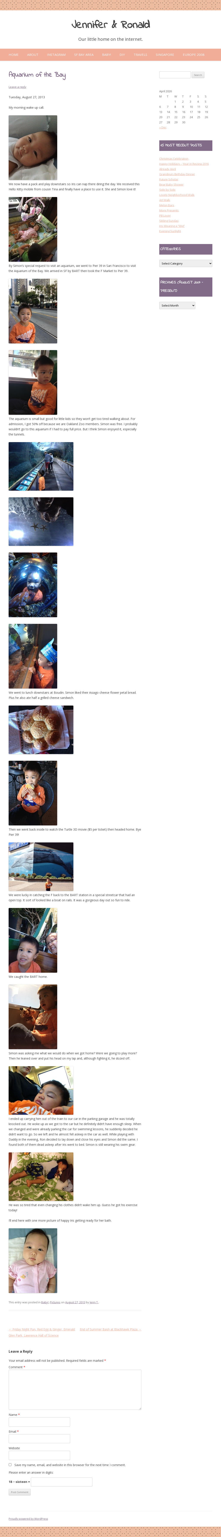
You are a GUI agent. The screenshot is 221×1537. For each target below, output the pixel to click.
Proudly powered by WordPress (28, 1519)
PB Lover (165, 216)
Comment (17, 1367)
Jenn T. (94, 1302)
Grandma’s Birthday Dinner (177, 174)
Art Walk (164, 200)
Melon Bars (166, 205)
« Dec (162, 127)
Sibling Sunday (169, 221)
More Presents (169, 210)
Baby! (45, 1302)
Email (14, 1431)
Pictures (55, 1302)
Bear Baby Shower (171, 184)
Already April (167, 169)
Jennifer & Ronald (110, 25)
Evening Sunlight (170, 231)
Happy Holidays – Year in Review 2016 (184, 164)
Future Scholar (168, 179)
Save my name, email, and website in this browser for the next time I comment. (70, 1465)
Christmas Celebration (173, 159)
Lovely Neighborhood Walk (176, 195)
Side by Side (167, 190)
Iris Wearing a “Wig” (172, 226)
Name (14, 1415)
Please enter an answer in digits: (31, 1472)
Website (14, 1448)
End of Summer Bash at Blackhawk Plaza (110, 1329)
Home (14, 54)
